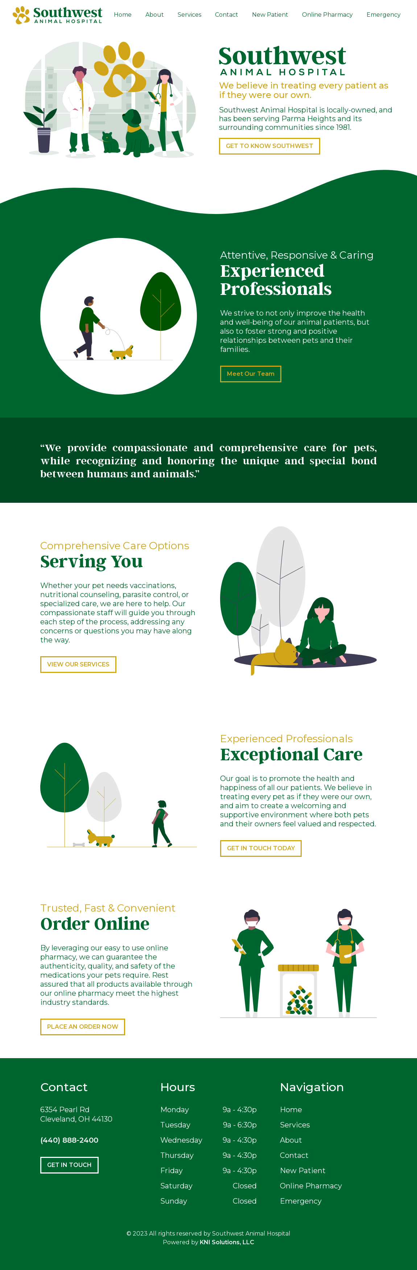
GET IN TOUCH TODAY (261, 848)
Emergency (384, 14)
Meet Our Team (250, 373)
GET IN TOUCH (69, 1165)
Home (123, 14)
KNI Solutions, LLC (227, 1242)
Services (189, 14)
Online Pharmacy (327, 14)
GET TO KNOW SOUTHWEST (269, 146)
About (154, 14)
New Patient (270, 14)
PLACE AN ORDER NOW (82, 1026)
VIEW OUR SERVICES (78, 664)
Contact (226, 14)
